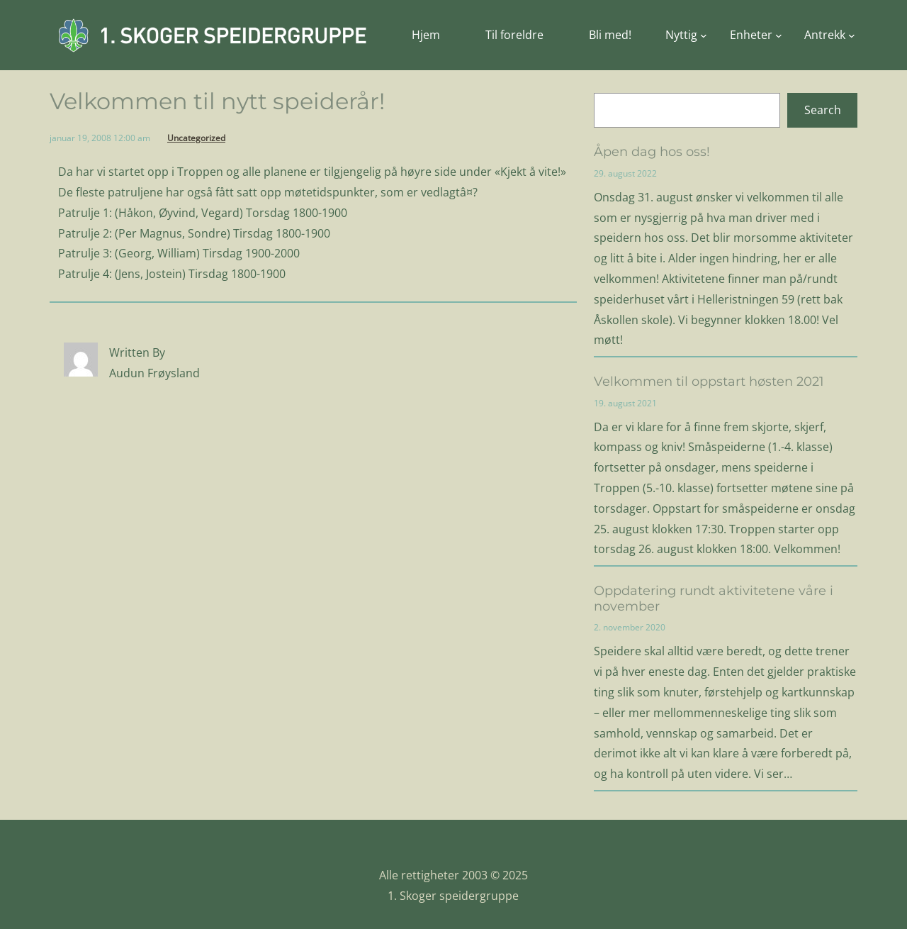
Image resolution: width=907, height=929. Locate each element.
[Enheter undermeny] (756, 35)
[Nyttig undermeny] (686, 35)
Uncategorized (196, 138)
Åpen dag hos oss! (652, 152)
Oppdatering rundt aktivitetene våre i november (713, 599)
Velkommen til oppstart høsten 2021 (709, 381)
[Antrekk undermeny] (829, 35)
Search (822, 110)
